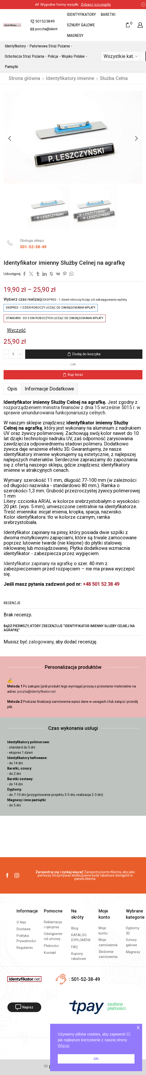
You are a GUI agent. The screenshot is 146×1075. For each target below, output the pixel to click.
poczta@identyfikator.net (36, 691)
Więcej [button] (63, 1046)
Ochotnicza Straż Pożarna (24, 56)
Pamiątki (11, 66)
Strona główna (24, 78)
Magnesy (75, 35)
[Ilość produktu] (13, 354)
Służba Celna (114, 78)
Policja (53, 56)
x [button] (138, 1027)
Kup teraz (75, 374)
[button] (10, 138)
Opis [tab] (12, 389)
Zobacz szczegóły (60, 4)
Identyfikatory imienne (70, 78)
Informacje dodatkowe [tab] (49, 389)
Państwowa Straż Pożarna (49, 46)
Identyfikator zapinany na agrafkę (38, 563)
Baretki (108, 14)
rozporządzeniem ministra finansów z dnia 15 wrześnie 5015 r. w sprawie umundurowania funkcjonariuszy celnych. (72, 410)
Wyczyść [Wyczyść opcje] (16, 330)
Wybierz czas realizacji (23, 299)
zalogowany (41, 642)
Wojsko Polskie (73, 56)
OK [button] (96, 1059)
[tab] (12, 388)
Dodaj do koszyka (86, 354)
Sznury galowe (81, 25)
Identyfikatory (81, 14)
